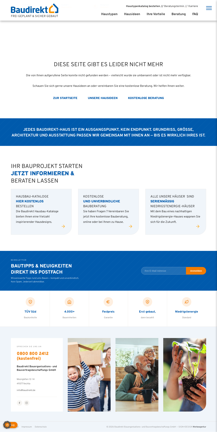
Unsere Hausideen (103, 98)
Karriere (193, 6)
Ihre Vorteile (156, 13)
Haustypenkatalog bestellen (143, 6)
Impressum (26, 426)
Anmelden (196, 270)
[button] (7, 425)
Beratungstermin (174, 6)
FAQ (195, 13)
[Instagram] (26, 403)
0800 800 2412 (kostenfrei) (33, 356)
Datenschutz (41, 426)
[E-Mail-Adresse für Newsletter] (163, 271)
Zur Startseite (65, 98)
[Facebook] (19, 403)
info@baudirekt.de (26, 390)
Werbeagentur (199, 426)
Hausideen (132, 13)
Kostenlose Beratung (146, 98)
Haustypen (109, 13)
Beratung (179, 13)
